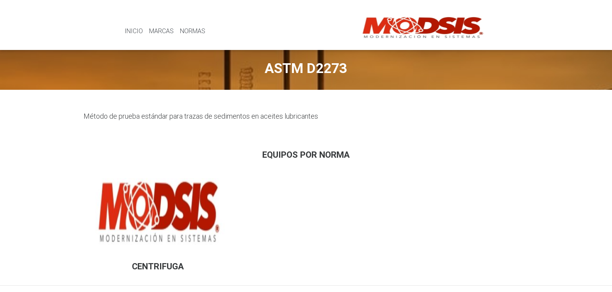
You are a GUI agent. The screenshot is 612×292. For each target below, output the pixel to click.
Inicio (134, 31)
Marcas (161, 31)
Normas (192, 31)
